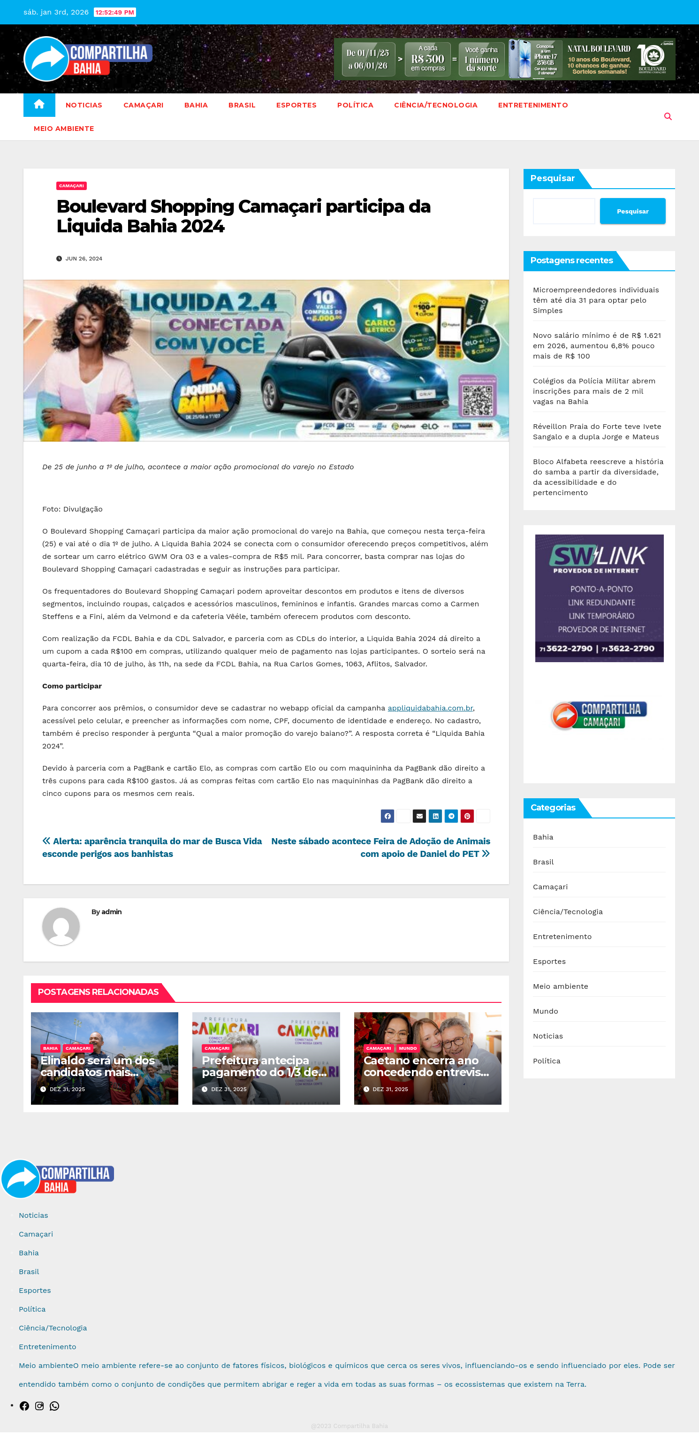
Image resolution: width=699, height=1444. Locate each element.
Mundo (408, 1048)
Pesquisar (553, 178)
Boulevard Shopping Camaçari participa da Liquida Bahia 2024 (243, 216)
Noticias (84, 105)
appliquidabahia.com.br (430, 707)
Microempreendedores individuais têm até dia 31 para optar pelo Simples (596, 300)
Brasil (242, 105)
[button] (668, 116)
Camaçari (143, 105)
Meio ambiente (64, 128)
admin (111, 912)
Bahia (196, 105)
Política (355, 105)
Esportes (296, 105)
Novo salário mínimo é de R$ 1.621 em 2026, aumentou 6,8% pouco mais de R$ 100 (597, 345)
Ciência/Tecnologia (436, 105)
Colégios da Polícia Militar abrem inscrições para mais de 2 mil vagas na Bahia (594, 391)
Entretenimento (533, 105)
